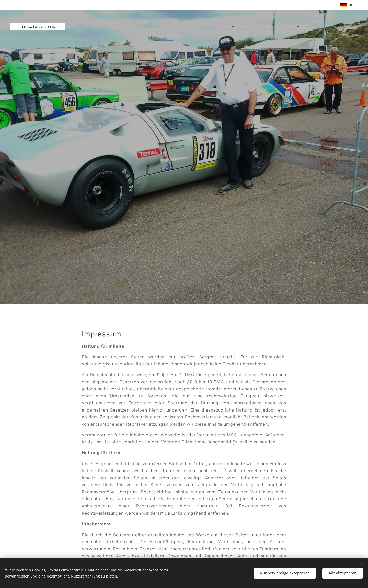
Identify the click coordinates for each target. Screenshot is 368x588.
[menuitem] (288, 26)
